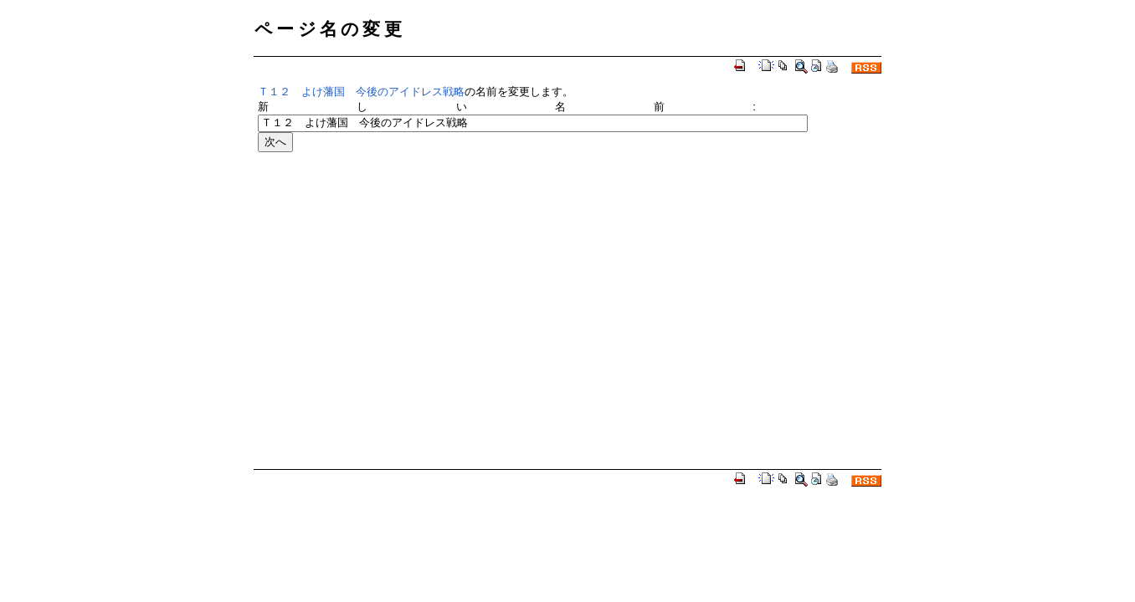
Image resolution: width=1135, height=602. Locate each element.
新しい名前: (507, 106)
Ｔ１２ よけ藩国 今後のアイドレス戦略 (361, 91)
